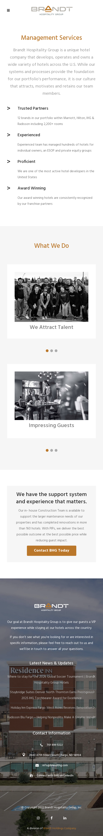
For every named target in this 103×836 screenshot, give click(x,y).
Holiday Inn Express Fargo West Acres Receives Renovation (51, 707)
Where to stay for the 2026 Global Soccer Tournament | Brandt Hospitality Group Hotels (51, 679)
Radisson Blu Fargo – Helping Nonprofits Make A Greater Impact (51, 717)
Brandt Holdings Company (59, 828)
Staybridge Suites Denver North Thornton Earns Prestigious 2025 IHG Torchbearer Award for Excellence (51, 695)
